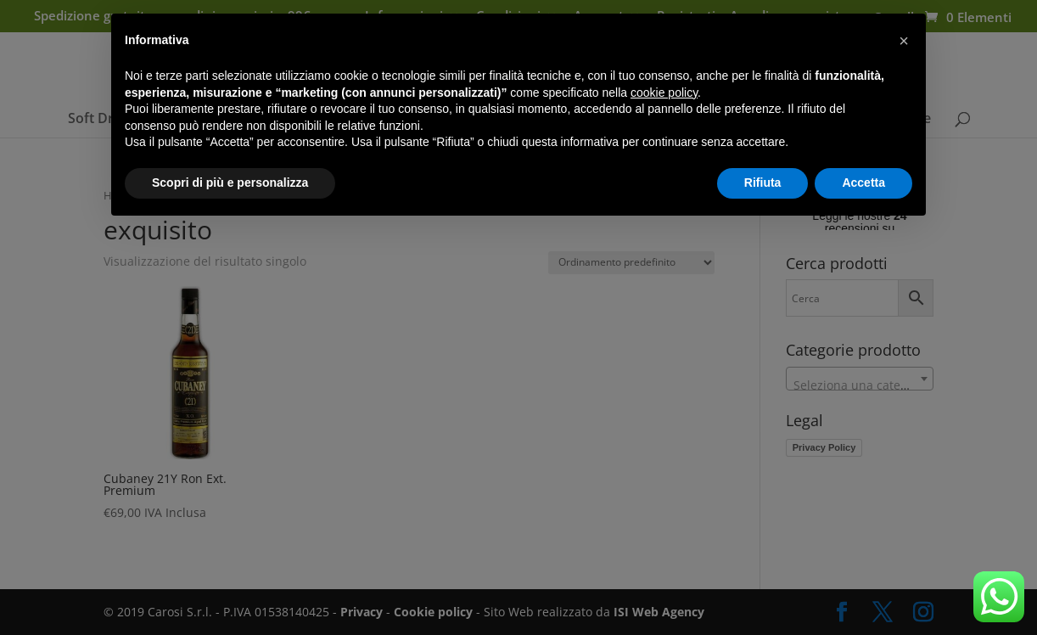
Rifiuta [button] (763, 182)
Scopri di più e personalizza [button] (230, 182)
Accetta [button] (863, 182)
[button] (903, 40)
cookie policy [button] (664, 92)
